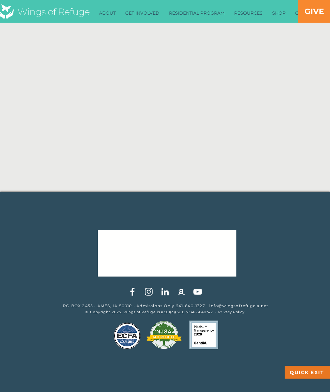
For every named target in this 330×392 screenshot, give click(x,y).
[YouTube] (197, 291)
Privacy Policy (231, 312)
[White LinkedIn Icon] (165, 291)
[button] (107, 13)
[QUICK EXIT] (307, 372)
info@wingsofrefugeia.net (238, 305)
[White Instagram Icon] (148, 291)
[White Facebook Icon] (132, 291)
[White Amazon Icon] (181, 291)
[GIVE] (314, 11)
